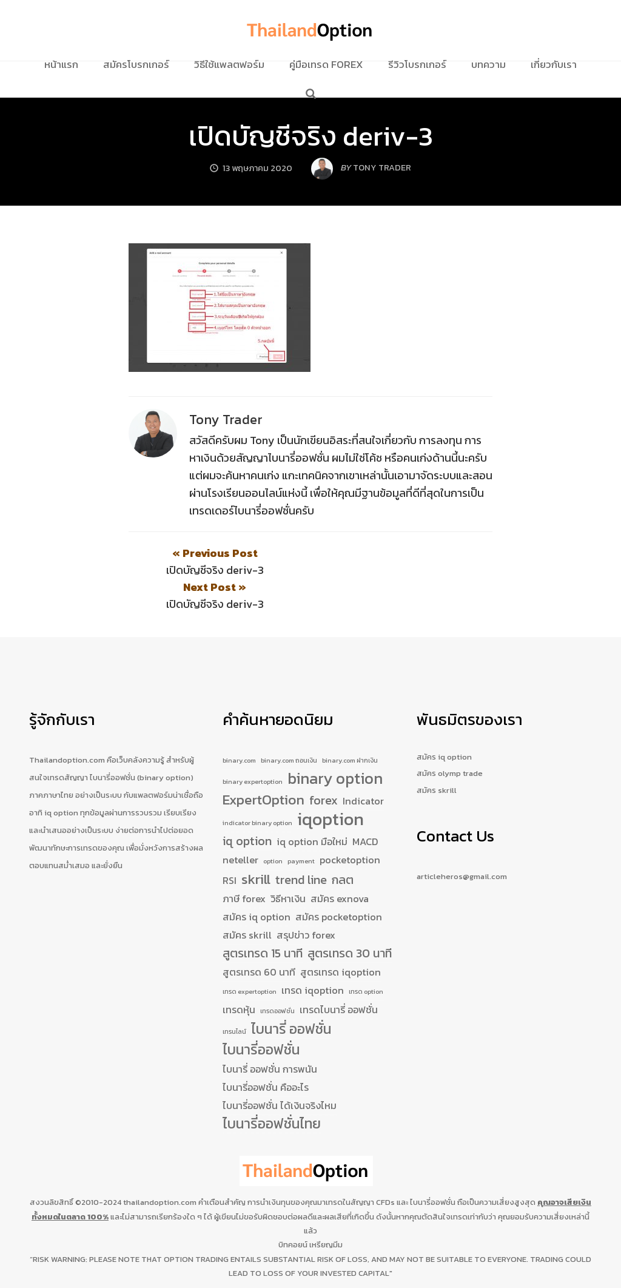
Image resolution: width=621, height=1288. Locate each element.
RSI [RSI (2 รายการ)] (230, 847)
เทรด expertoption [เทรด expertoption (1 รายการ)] (250, 958)
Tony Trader (226, 420)
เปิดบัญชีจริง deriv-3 (311, 136)
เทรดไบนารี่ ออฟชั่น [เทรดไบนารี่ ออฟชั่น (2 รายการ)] (339, 976)
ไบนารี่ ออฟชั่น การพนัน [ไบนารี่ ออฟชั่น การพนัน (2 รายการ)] (270, 1035)
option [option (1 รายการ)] (273, 827)
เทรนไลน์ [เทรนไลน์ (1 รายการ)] (234, 998)
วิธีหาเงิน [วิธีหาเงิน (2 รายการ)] (288, 865)
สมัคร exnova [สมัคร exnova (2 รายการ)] (339, 865)
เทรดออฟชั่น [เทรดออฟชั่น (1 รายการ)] (277, 977)
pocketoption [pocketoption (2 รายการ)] (350, 826)
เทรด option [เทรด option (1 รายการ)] (366, 958)
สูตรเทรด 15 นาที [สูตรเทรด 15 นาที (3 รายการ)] (263, 920)
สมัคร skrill (437, 756)
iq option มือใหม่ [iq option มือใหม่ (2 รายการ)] (312, 808)
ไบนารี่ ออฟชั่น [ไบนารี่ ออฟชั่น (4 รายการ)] (291, 996)
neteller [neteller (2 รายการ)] (240, 826)
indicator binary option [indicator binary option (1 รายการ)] (257, 789)
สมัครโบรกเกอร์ (136, 64)
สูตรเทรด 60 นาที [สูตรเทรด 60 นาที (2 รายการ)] (259, 938)
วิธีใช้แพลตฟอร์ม (229, 64)
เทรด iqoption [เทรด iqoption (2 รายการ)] (312, 956)
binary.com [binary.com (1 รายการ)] (239, 727)
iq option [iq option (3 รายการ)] (247, 808)
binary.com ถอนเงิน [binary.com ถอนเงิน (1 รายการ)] (289, 727)
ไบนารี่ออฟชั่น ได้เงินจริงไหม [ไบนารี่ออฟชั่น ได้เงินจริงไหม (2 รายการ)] (280, 1072)
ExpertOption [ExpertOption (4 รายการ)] (263, 767)
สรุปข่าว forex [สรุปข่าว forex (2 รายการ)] (306, 901)
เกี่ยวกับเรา (554, 64)
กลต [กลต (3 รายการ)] (343, 846)
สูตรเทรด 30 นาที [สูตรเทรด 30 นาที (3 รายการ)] (349, 920)
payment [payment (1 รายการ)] (301, 827)
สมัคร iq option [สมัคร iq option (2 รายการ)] (256, 883)
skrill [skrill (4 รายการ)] (255, 846)
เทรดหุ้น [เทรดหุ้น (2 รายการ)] (239, 976)
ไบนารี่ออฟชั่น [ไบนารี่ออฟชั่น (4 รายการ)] (261, 1017)
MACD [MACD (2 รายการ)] (365, 808)
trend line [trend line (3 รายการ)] (301, 846)
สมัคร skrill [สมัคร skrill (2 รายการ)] (247, 901)
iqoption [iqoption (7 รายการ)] (330, 786)
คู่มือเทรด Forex (326, 64)
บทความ (488, 64)
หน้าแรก (61, 64)
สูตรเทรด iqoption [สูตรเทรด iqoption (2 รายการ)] (340, 938)
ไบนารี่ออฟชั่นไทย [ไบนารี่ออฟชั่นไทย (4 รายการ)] (272, 1091)
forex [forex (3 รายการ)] (323, 767)
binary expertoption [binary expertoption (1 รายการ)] (253, 748)
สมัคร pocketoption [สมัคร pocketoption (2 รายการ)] (338, 883)
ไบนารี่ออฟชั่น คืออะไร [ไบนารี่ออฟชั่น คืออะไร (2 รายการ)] (266, 1054)
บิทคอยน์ (292, 1210)
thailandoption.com (159, 1169)
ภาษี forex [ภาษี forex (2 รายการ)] (244, 865)
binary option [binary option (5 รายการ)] (335, 746)
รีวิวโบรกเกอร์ (417, 64)
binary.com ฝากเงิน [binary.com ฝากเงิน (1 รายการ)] (350, 727)
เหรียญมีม (326, 1210)
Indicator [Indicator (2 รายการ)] (363, 767)
